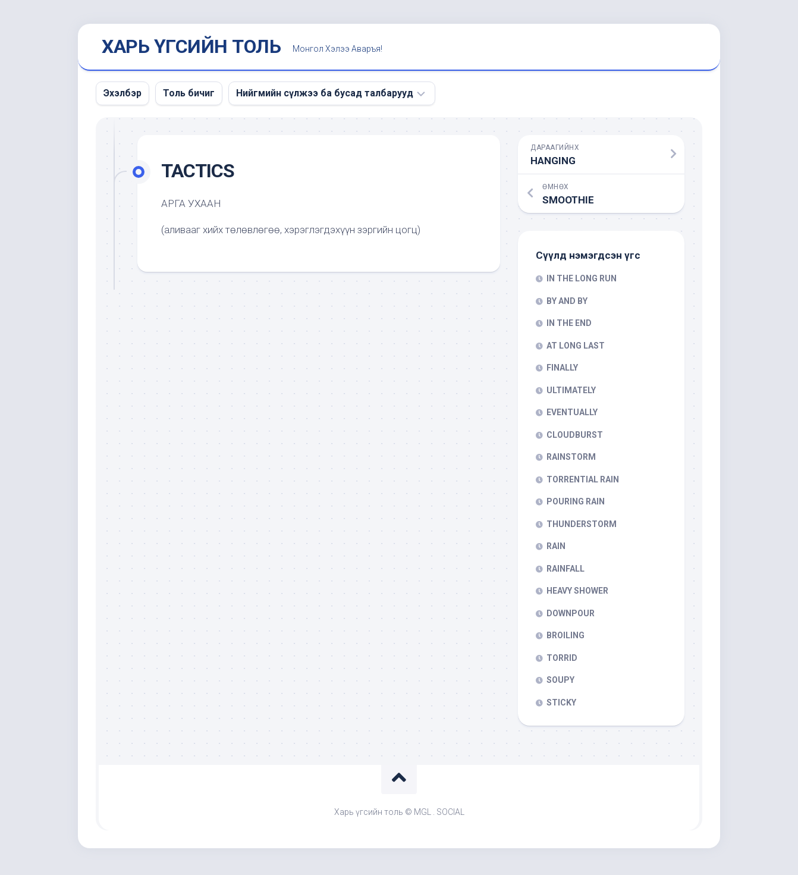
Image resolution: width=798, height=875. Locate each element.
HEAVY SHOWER (577, 593)
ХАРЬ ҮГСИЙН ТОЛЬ (191, 48)
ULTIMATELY (571, 392)
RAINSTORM (571, 460)
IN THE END (569, 326)
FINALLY (562, 370)
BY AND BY (566, 303)
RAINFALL (565, 571)
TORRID (561, 660)
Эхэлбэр (122, 95)
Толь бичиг (189, 95)
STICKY (561, 705)
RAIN (555, 549)
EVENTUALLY (572, 415)
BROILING (565, 638)
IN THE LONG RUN (581, 281)
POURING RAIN (575, 504)
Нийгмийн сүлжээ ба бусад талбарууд (324, 95)
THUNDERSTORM (581, 526)
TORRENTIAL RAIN (582, 482)
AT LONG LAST (575, 348)
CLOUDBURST (574, 437)
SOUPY (560, 683)
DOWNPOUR (570, 615)
